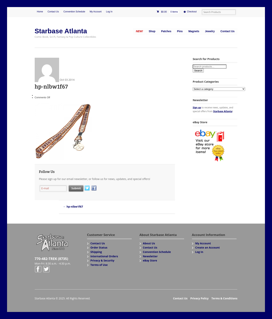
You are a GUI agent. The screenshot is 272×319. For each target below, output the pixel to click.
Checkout (192, 11)
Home (40, 11)
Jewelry (210, 31)
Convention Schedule (74, 11)
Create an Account (207, 247)
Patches (166, 31)
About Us (149, 243)
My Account (96, 11)
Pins (180, 31)
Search (198, 70)
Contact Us (53, 11)
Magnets (193, 31)
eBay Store (150, 260)
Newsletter (150, 256)
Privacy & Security (102, 260)
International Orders (104, 256)
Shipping (96, 252)
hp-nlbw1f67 (73, 206)
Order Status (98, 247)
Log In (109, 11)
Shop (152, 31)
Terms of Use (99, 265)
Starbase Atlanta (61, 31)
